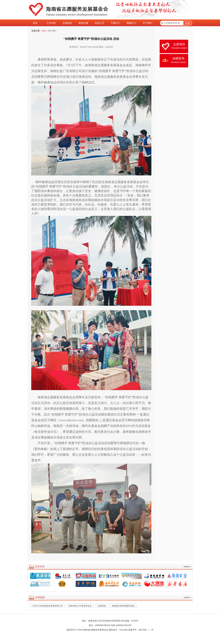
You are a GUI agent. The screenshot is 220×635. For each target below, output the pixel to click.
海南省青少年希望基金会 (80, 606)
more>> (187, 566)
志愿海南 (101, 606)
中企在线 (123, 630)
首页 (44, 31)
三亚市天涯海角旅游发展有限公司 (47, 606)
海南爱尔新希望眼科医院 (123, 606)
